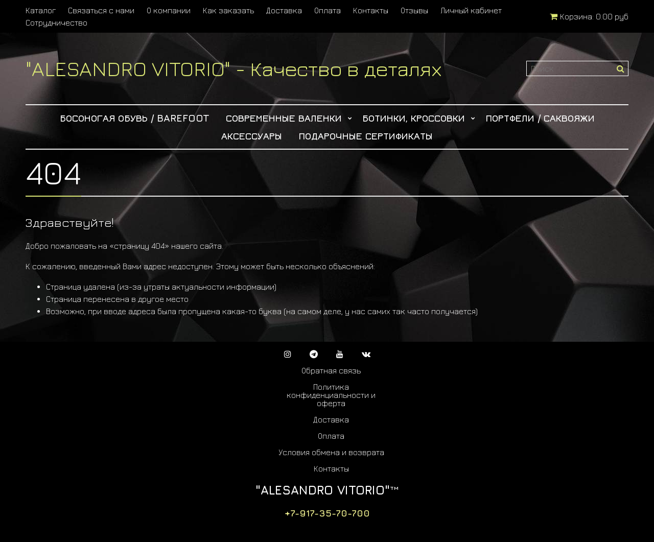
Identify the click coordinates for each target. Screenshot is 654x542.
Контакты (370, 10)
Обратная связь (331, 370)
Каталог (41, 10)
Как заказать (228, 10)
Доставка (284, 10)
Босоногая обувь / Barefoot (134, 118)
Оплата (327, 10)
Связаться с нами (101, 10)
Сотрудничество (56, 22)
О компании (169, 10)
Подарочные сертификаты (365, 136)
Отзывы (414, 10)
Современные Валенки (284, 118)
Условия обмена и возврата (331, 452)
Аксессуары (251, 136)
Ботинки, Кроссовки (413, 118)
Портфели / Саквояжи (540, 118)
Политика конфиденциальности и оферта (331, 395)
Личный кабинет (471, 10)
